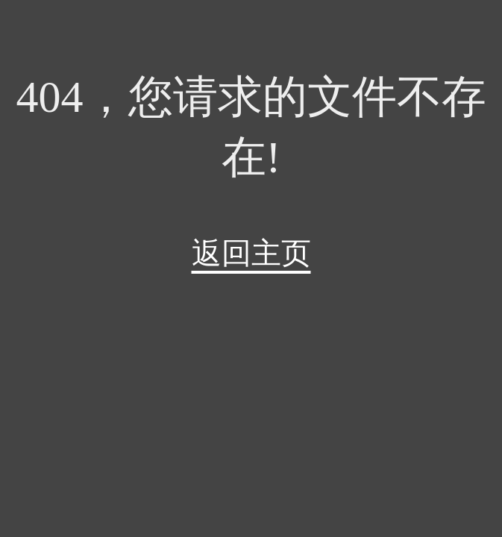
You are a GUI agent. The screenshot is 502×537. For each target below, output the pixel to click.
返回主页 (251, 253)
